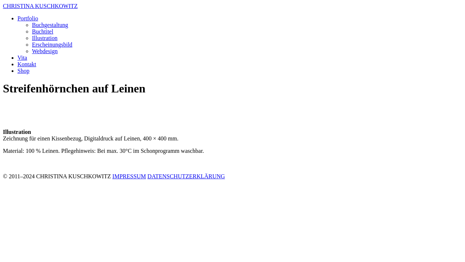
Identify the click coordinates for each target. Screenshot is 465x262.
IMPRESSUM (129, 176)
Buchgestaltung (50, 25)
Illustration (44, 38)
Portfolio (27, 18)
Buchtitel (42, 31)
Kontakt (26, 64)
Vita (22, 58)
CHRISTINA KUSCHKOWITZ (40, 6)
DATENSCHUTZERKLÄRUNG (186, 176)
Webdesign (45, 51)
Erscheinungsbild (52, 44)
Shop (23, 71)
